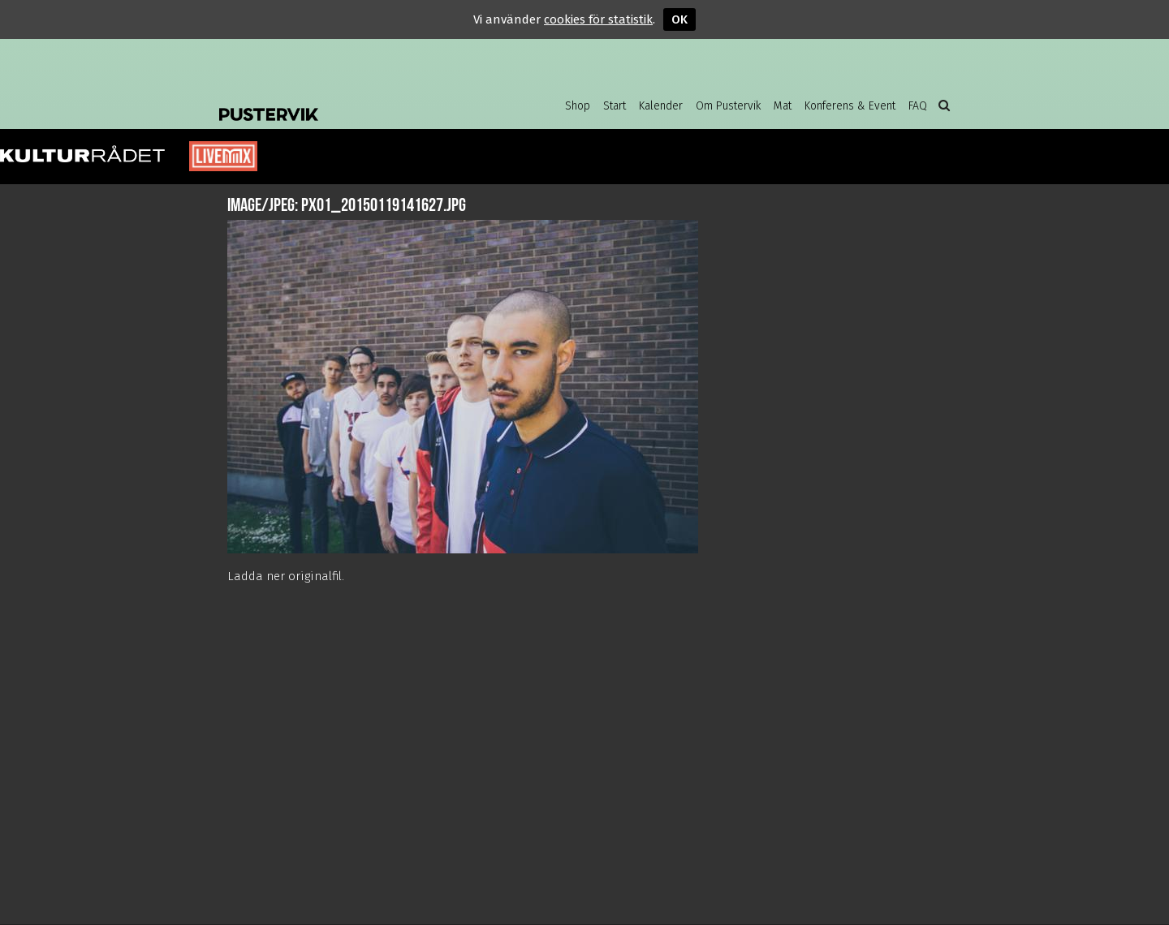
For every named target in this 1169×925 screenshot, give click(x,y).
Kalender (661, 106)
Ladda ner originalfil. (285, 576)
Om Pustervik (728, 106)
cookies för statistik (598, 19)
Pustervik (349, 101)
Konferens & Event (849, 106)
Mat (783, 106)
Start (614, 106)
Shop (577, 106)
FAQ (917, 106)
